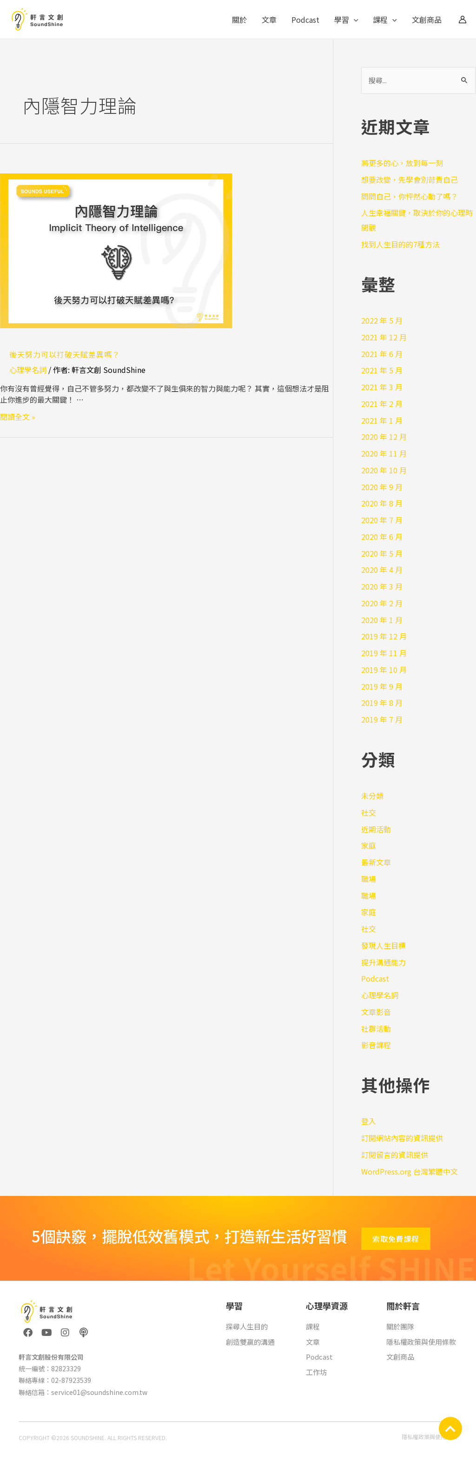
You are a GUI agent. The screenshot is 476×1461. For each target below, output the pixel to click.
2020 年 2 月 (382, 603)
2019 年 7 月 (382, 719)
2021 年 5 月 (382, 370)
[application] (353, 19)
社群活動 (376, 1028)
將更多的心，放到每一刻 (402, 162)
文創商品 (427, 19)
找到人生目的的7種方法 (400, 244)
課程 (385, 19)
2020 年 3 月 (382, 586)
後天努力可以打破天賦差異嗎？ (64, 354)
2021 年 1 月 (382, 420)
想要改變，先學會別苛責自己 (409, 179)
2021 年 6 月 (382, 353)
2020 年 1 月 (382, 619)
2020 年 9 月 (382, 486)
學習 (346, 19)
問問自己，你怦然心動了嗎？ (409, 196)
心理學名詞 (27, 369)
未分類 (372, 795)
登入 (368, 1121)
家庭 (368, 845)
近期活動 (376, 829)
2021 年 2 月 (382, 403)
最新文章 (376, 862)
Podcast (305, 19)
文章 (269, 19)
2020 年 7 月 (382, 519)
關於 (239, 19)
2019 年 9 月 (382, 686)
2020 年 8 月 (382, 503)
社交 (368, 812)
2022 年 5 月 (382, 320)
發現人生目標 (383, 945)
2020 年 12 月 (384, 436)
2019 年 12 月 (384, 636)
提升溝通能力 (383, 962)
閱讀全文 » (17, 416)
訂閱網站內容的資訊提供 (402, 1137)
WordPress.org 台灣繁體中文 (409, 1171)
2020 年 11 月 (384, 453)
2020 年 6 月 (382, 536)
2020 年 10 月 (384, 470)
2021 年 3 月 (382, 386)
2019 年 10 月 (384, 669)
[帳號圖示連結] (462, 19)
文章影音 (376, 1011)
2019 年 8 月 (382, 702)
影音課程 (376, 1044)
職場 (368, 878)
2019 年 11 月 (384, 652)
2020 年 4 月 (382, 569)
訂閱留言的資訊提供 (394, 1154)
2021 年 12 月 (384, 337)
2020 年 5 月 (382, 553)
